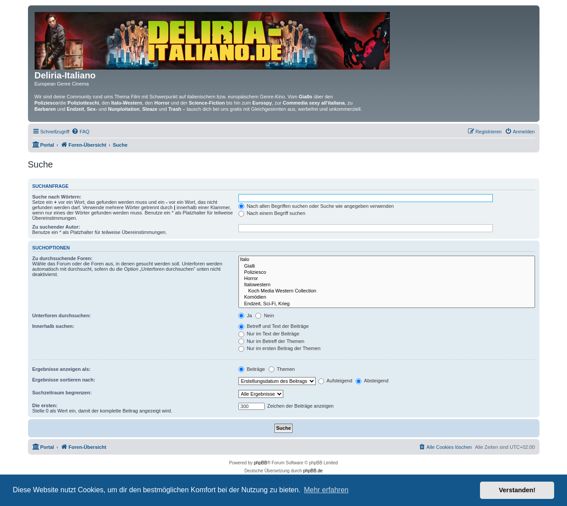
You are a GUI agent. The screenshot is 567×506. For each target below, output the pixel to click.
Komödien (386, 297)
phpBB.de (313, 470)
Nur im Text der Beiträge (268, 333)
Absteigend (372, 380)
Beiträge (251, 369)
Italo (386, 260)
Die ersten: (45, 405)
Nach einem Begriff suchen (271, 213)
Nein (264, 315)
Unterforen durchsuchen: (61, 315)
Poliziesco (386, 272)
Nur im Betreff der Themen (271, 341)
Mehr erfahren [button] (326, 490)
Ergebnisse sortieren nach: (63, 379)
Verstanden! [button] (517, 490)
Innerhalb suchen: (53, 326)
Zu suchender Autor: (56, 227)
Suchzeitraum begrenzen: (62, 392)
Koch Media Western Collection (386, 291)
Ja (245, 315)
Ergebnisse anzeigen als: (61, 369)
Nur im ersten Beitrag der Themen (279, 348)
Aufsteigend (335, 380)
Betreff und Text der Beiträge (273, 326)
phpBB (260, 462)
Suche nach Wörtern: (57, 196)
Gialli (386, 266)
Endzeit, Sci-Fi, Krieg (386, 304)
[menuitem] (80, 131)
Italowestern (386, 285)
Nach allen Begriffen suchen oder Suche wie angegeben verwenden (316, 206)
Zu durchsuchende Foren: (62, 258)
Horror (386, 279)
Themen (282, 369)
